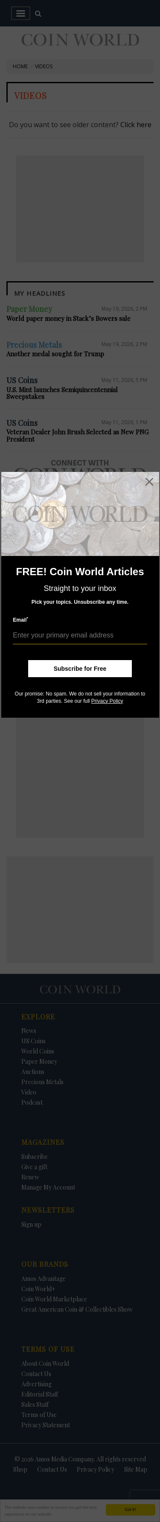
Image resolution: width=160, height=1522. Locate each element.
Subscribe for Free (80, 668)
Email (20, 620)
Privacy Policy (107, 701)
